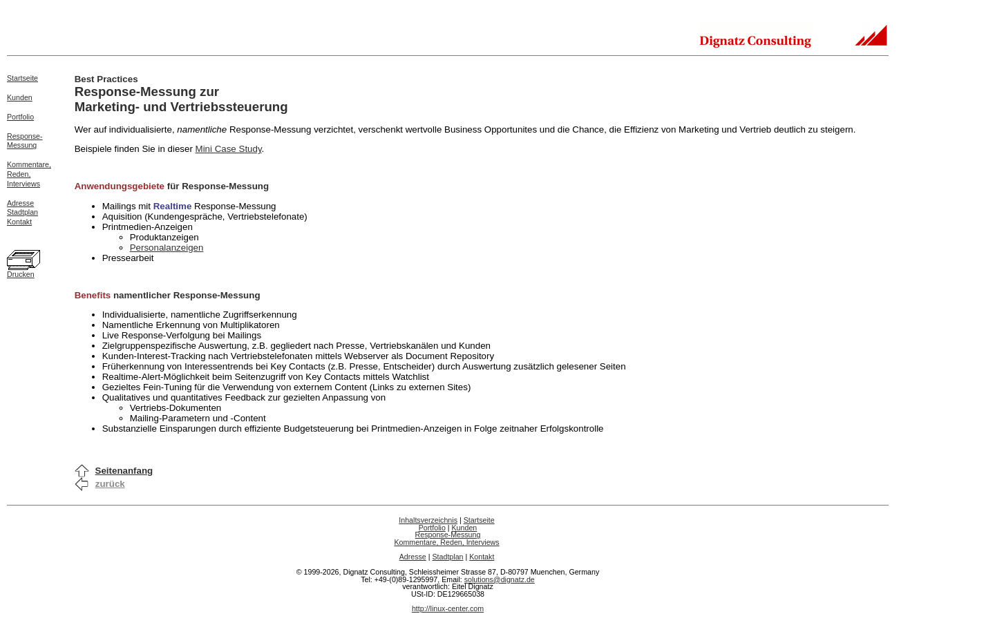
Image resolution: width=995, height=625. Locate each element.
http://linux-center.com (448, 608)
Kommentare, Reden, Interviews (446, 542)
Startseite (22, 78)
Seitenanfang (124, 470)
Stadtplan (22, 212)
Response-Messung (25, 141)
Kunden (19, 97)
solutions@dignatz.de (499, 579)
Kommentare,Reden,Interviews (29, 174)
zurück (110, 484)
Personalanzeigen (167, 247)
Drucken (21, 274)
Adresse (20, 203)
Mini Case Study (229, 149)
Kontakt (19, 222)
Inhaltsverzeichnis (428, 520)
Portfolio (20, 117)
